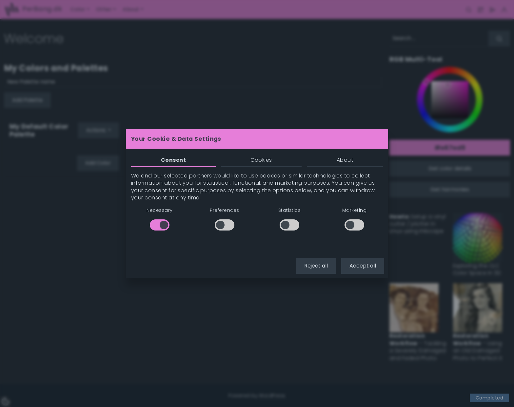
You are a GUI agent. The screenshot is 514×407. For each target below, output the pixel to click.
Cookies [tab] (261, 160)
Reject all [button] (316, 265)
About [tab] (345, 160)
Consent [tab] (173, 160)
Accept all (362, 265)
